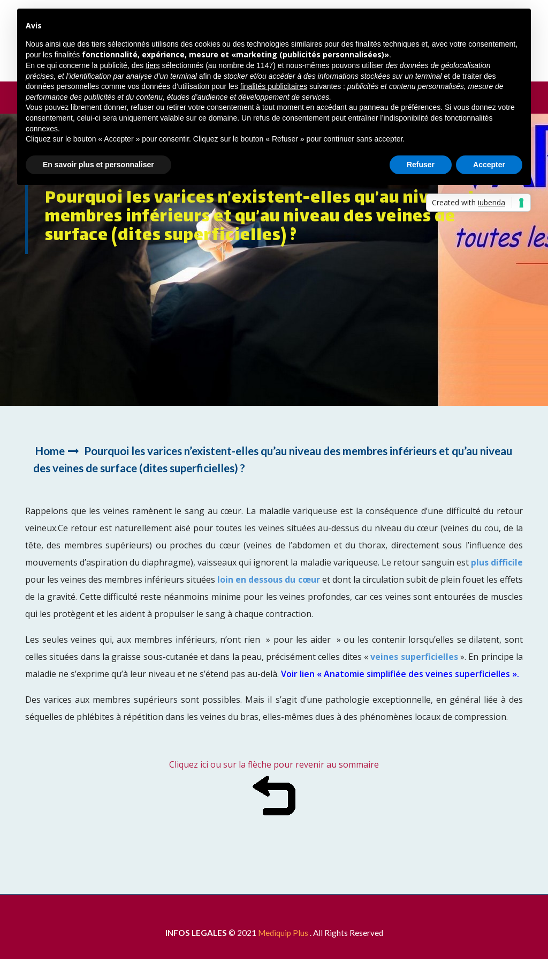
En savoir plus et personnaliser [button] (98, 164)
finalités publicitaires (273, 86)
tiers (152, 65)
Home (50, 450)
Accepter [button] (489, 164)
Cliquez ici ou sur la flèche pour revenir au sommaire (274, 764)
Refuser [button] (421, 164)
